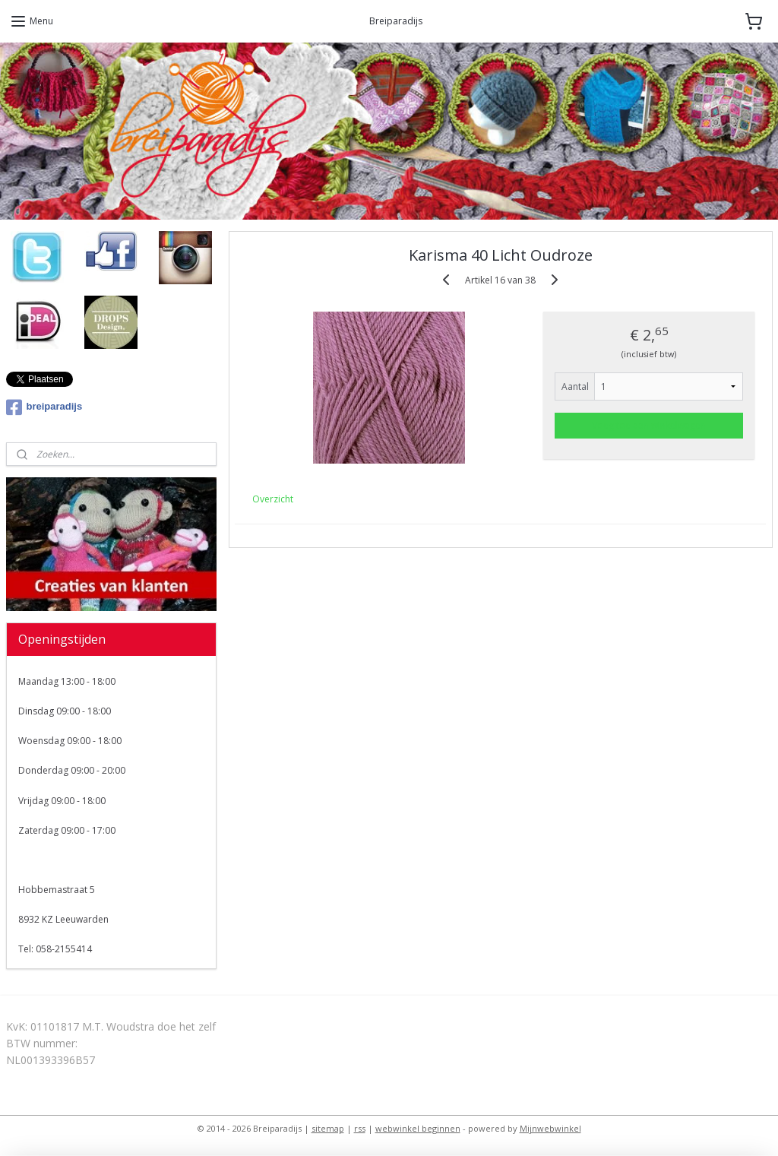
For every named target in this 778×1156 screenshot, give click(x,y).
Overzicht (272, 498)
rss (359, 1128)
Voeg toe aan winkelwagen (649, 424)
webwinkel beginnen (417, 1128)
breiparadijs (44, 407)
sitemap (328, 1128)
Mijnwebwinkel (550, 1128)
